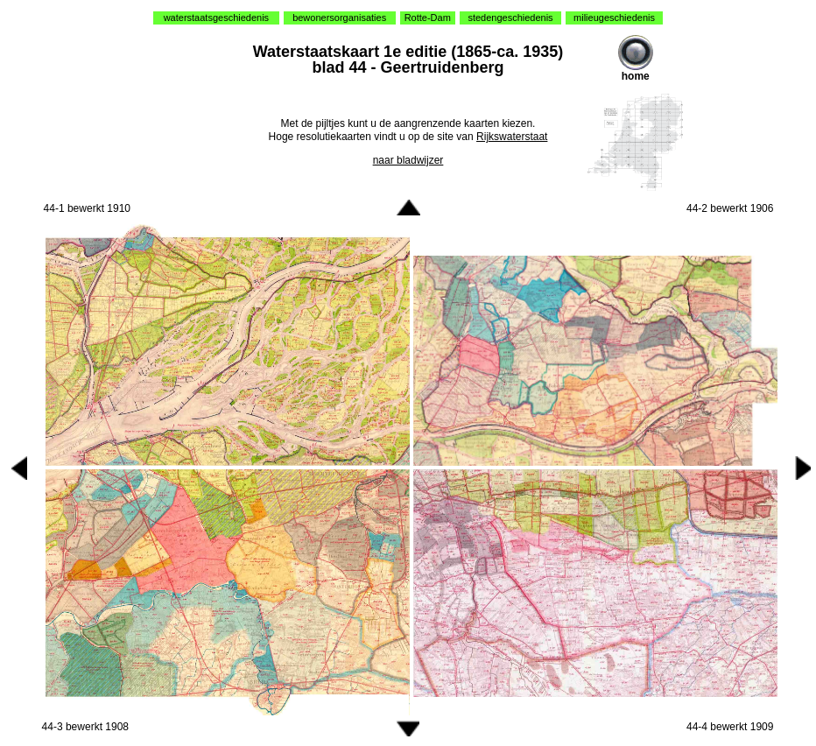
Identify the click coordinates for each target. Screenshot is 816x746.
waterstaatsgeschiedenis (216, 17)
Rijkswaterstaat (511, 136)
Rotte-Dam (427, 17)
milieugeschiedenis (614, 17)
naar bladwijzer (408, 160)
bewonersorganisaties (339, 17)
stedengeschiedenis (510, 17)
